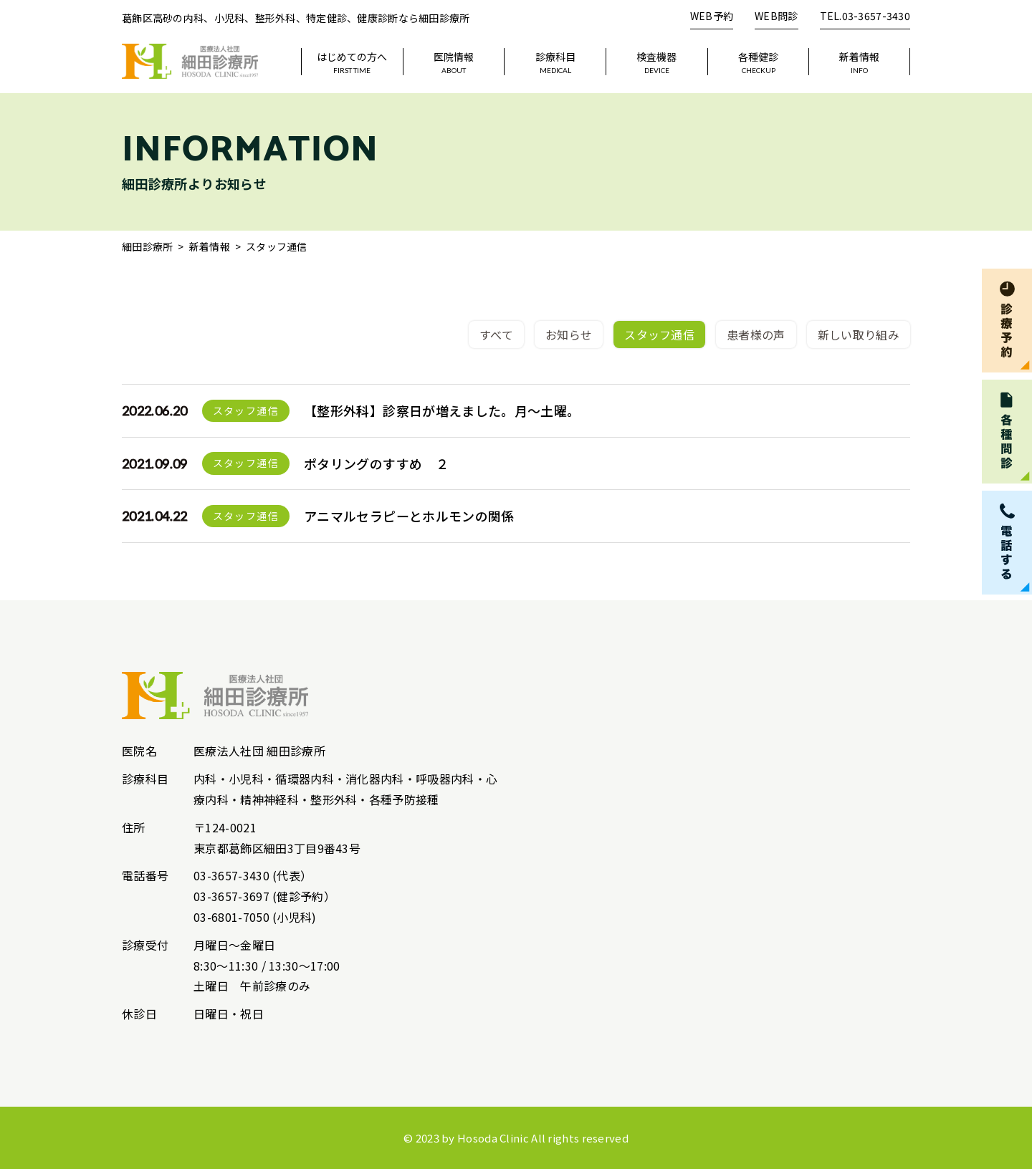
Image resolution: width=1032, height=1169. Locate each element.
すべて (496, 334)
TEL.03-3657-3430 (865, 16)
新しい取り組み (858, 334)
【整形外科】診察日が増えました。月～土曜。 (442, 410)
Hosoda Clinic (493, 1137)
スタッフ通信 (659, 334)
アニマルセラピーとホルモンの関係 (409, 515)
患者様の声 (756, 334)
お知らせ (568, 334)
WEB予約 (711, 16)
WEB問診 (776, 16)
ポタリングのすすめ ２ (376, 463)
